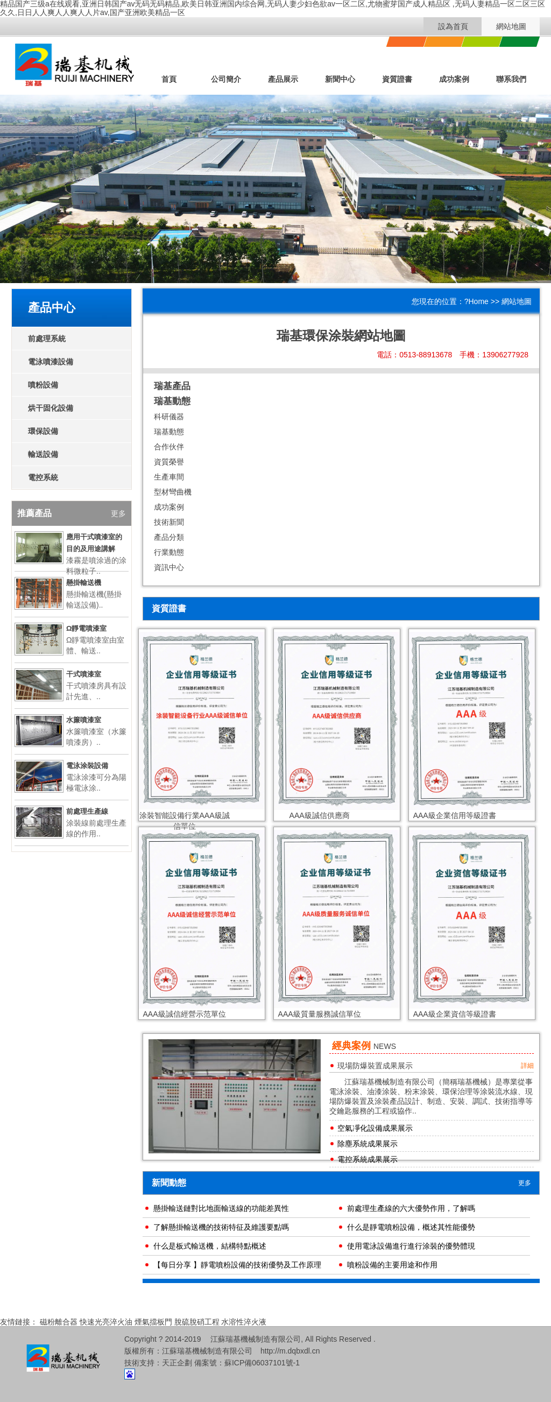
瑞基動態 (172, 401)
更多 (524, 1183)
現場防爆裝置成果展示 (375, 1065)
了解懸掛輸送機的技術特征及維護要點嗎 (221, 1227)
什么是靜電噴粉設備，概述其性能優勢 (411, 1227)
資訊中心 (169, 567)
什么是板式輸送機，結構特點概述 (209, 1246)
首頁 (168, 79)
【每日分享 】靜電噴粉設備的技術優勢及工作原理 (237, 1264)
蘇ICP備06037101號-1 (262, 1362)
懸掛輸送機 (83, 583)
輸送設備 (43, 454)
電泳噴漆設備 (50, 361)
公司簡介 (226, 79)
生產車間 (169, 477)
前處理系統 (47, 338)
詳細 (527, 1065)
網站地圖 (511, 26)
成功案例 (454, 79)
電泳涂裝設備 (87, 766)
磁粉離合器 (58, 1322)
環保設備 (43, 431)
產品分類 (169, 537)
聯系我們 (511, 79)
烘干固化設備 (50, 408)
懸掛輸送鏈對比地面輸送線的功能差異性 (221, 1208)
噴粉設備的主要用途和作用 (392, 1264)
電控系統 (43, 477)
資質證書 (397, 79)
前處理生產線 (87, 811)
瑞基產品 (172, 386)
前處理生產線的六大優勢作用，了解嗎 (411, 1208)
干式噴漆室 (83, 674)
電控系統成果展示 (367, 1159)
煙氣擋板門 (153, 1322)
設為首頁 (453, 26)
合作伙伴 (169, 446)
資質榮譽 (169, 461)
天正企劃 (177, 1362)
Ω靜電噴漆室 (86, 628)
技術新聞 (169, 522)
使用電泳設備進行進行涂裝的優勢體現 (411, 1246)
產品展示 (283, 79)
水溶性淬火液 (243, 1322)
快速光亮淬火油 (106, 1322)
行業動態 (169, 552)
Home (479, 301)
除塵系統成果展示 (367, 1143)
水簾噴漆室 (83, 720)
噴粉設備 (43, 385)
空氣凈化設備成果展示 (375, 1128)
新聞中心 (340, 79)
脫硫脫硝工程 (197, 1322)
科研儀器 (169, 416)
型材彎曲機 (173, 492)
